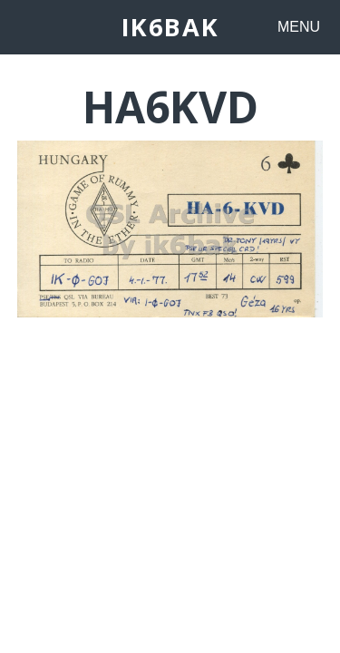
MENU (298, 26)
